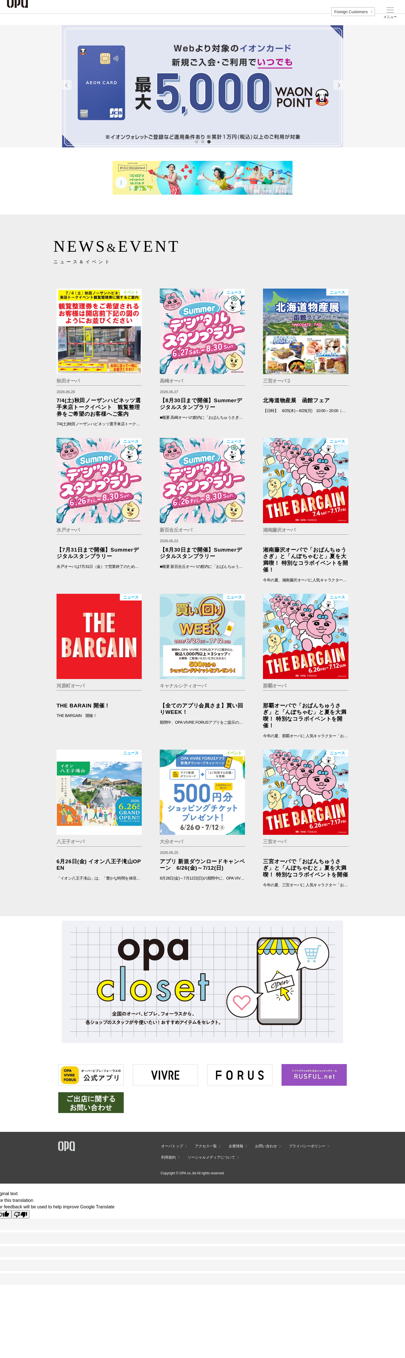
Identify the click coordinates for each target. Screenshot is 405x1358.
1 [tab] (196, 141)
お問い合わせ (266, 1146)
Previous (66, 85)
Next (338, 85)
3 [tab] (208, 141)
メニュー (390, 17)
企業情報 (236, 1146)
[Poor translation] (21, 1214)
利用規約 (168, 1157)
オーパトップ (172, 1146)
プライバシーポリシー (307, 1146)
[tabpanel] (202, 86)
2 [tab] (202, 141)
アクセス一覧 (206, 1146)
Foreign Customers (351, 12)
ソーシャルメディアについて (211, 1157)
